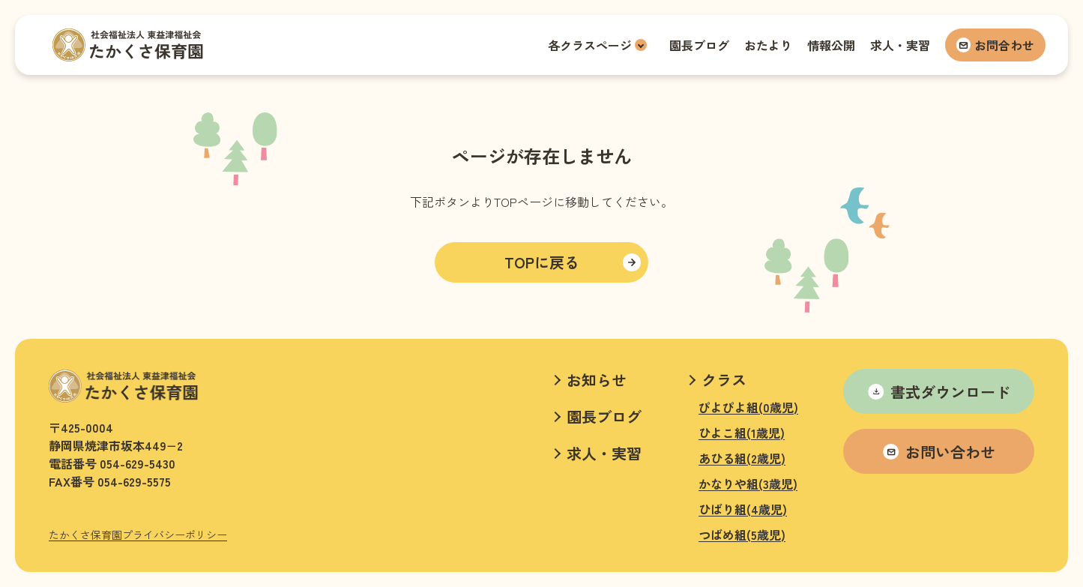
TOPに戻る (541, 262)
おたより (768, 45)
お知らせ (597, 380)
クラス (724, 380)
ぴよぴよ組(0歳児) (748, 407)
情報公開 (831, 45)
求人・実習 (900, 45)
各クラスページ (590, 45)
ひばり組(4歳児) (743, 509)
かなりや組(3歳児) (748, 484)
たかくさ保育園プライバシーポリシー (138, 534)
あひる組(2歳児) (742, 458)
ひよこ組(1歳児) (742, 433)
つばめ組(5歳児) (742, 535)
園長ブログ (699, 45)
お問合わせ (995, 45)
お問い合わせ (939, 452)
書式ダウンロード (939, 392)
